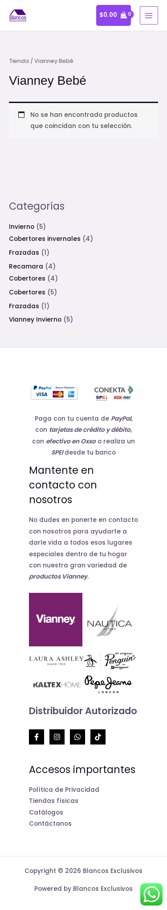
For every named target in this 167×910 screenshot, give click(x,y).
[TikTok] (98, 737)
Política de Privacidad (64, 790)
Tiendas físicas (53, 801)
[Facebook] (36, 737)
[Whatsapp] (77, 737)
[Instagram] (57, 737)
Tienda (19, 61)
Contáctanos (50, 823)
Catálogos (46, 812)
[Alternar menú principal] (149, 15)
